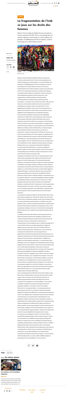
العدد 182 (9, 353)
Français (56, 6)
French (21, 16)
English (58, 6)
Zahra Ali (9, 58)
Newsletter (22, 390)
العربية (53, 6)
